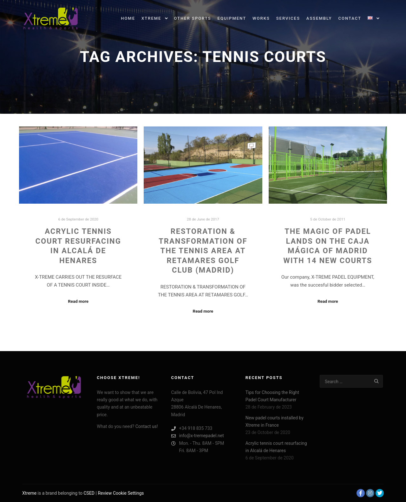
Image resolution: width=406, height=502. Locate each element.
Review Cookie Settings (121, 493)
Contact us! (146, 426)
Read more (78, 301)
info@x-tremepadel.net (197, 435)
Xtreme (29, 493)
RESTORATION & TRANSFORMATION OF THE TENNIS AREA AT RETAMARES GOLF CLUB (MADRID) (203, 251)
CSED (89, 493)
